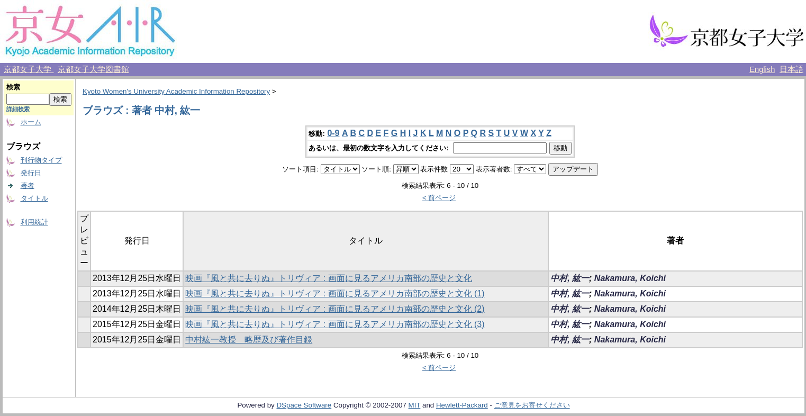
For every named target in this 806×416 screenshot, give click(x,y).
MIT (415, 405)
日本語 (791, 69)
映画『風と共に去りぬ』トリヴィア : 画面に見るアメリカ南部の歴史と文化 (328, 278)
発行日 (31, 173)
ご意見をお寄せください (532, 405)
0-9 (333, 133)
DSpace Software (303, 405)
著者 (27, 185)
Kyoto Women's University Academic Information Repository (176, 91)
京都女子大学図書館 (93, 69)
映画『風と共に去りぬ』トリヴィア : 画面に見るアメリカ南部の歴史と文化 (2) (334, 308)
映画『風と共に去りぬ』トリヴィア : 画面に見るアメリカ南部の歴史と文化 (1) (334, 293)
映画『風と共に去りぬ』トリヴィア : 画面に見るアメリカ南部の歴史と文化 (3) (334, 324)
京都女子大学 (28, 69)
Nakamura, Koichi (630, 278)
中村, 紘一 (569, 278)
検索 (13, 87)
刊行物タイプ (41, 160)
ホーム (31, 122)
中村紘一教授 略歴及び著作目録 (248, 339)
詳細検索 (18, 109)
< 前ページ (439, 198)
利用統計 (34, 222)
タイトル (34, 198)
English (762, 69)
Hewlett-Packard (462, 405)
